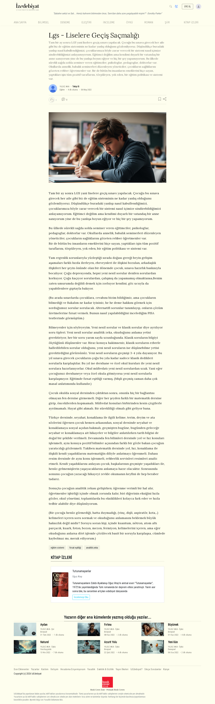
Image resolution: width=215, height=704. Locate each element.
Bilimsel (43, 22)
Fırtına (107, 624)
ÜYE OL (187, 6)
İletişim (54, 669)
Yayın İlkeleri (122, 669)
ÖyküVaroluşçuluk (48, 647)
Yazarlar (35, 669)
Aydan (43, 624)
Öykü (129, 22)
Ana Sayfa (20, 22)
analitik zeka (92, 547)
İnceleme (109, 22)
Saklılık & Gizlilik (105, 669)
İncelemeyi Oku (81, 597)
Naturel (44, 642)
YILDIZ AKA (65, 86)
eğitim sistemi (57, 547)
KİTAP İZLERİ (191, 22)
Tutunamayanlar (81, 571)
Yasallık (91, 669)
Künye (166, 669)
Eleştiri (86, 22)
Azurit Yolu (110, 642)
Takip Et (75, 86)
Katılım (45, 669)
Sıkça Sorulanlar (152, 669)
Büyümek (173, 624)
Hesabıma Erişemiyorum (72, 669)
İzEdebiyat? (137, 669)
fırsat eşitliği (75, 547)
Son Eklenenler (21, 669)
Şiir (167, 22)
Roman (148, 22)
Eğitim (62, 89)
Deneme (65, 22)
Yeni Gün (173, 642)
